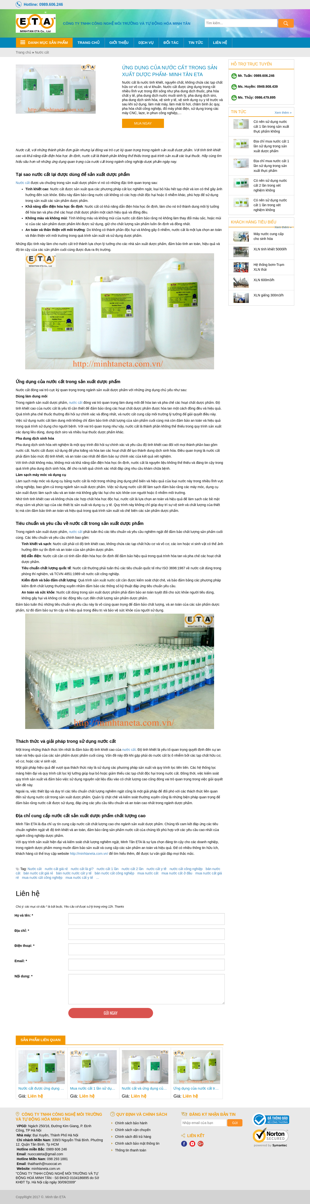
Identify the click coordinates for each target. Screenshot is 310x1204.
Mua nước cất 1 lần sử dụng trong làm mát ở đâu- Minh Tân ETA (93, 1088)
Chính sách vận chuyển (133, 1130)
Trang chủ (88, 42)
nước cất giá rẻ (56, 869)
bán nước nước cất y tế (74, 873)
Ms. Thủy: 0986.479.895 (253, 97)
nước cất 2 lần (132, 869)
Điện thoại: (24, 946)
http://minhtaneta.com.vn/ (89, 853)
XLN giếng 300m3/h (269, 295)
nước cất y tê (156, 869)
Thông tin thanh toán (130, 1150)
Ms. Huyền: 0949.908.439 (254, 86)
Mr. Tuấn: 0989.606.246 (253, 76)
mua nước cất (147, 873)
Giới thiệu (119, 42)
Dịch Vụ (146, 42)
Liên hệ (220, 42)
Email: (21, 961)
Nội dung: (23, 976)
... (97, 877)
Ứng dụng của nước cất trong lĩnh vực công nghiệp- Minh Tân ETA (196, 1088)
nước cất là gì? (82, 869)
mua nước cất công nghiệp (42, 877)
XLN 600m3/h (264, 280)
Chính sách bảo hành (131, 1123)
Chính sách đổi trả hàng (133, 1137)
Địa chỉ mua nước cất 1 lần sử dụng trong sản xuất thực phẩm (271, 166)
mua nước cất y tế (79, 877)
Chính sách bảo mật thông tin (137, 1143)
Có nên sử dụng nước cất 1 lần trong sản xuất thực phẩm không (271, 126)
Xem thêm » (283, 112)
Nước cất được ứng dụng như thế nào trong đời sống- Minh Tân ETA (41, 1088)
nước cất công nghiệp (186, 869)
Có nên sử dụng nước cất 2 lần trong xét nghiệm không (270, 185)
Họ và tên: (24, 915)
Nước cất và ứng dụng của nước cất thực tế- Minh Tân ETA (145, 1088)
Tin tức (195, 42)
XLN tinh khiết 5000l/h (270, 249)
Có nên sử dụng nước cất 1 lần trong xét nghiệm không (270, 205)
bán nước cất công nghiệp (114, 873)
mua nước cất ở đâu (177, 873)
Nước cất (23, 183)
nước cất (76, 402)
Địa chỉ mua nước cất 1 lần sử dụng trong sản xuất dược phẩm (271, 146)
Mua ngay (143, 123)
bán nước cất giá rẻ (38, 873)
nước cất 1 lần (107, 869)
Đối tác (170, 42)
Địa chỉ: (22, 931)
